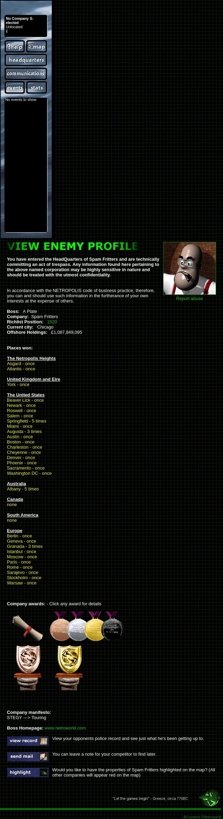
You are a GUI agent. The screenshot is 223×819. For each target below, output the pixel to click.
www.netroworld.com (65, 728)
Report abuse (189, 298)
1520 (52, 321)
